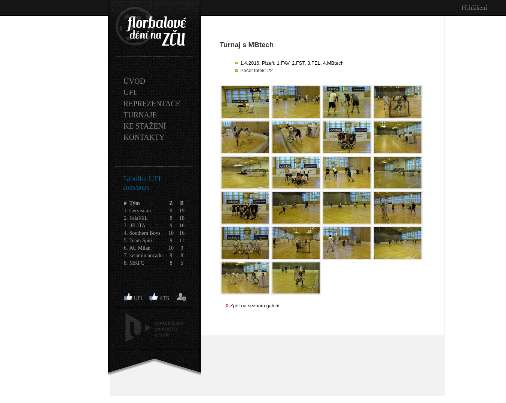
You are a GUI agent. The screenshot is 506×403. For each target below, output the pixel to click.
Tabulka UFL (143, 179)
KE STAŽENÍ (145, 126)
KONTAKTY (144, 137)
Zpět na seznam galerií (255, 305)
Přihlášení (474, 7)
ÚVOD (134, 81)
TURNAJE (140, 115)
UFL (131, 92)
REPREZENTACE (152, 103)
